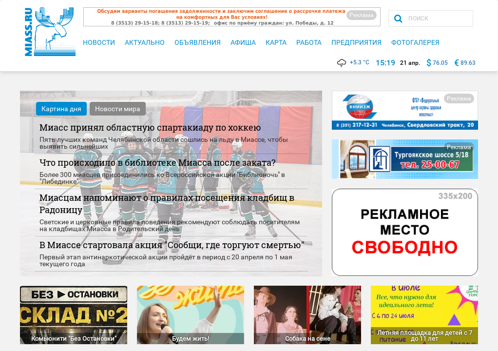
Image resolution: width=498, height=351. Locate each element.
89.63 (468, 62)
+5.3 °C (352, 62)
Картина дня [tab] (61, 109)
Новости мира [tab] (117, 109)
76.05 (440, 62)
